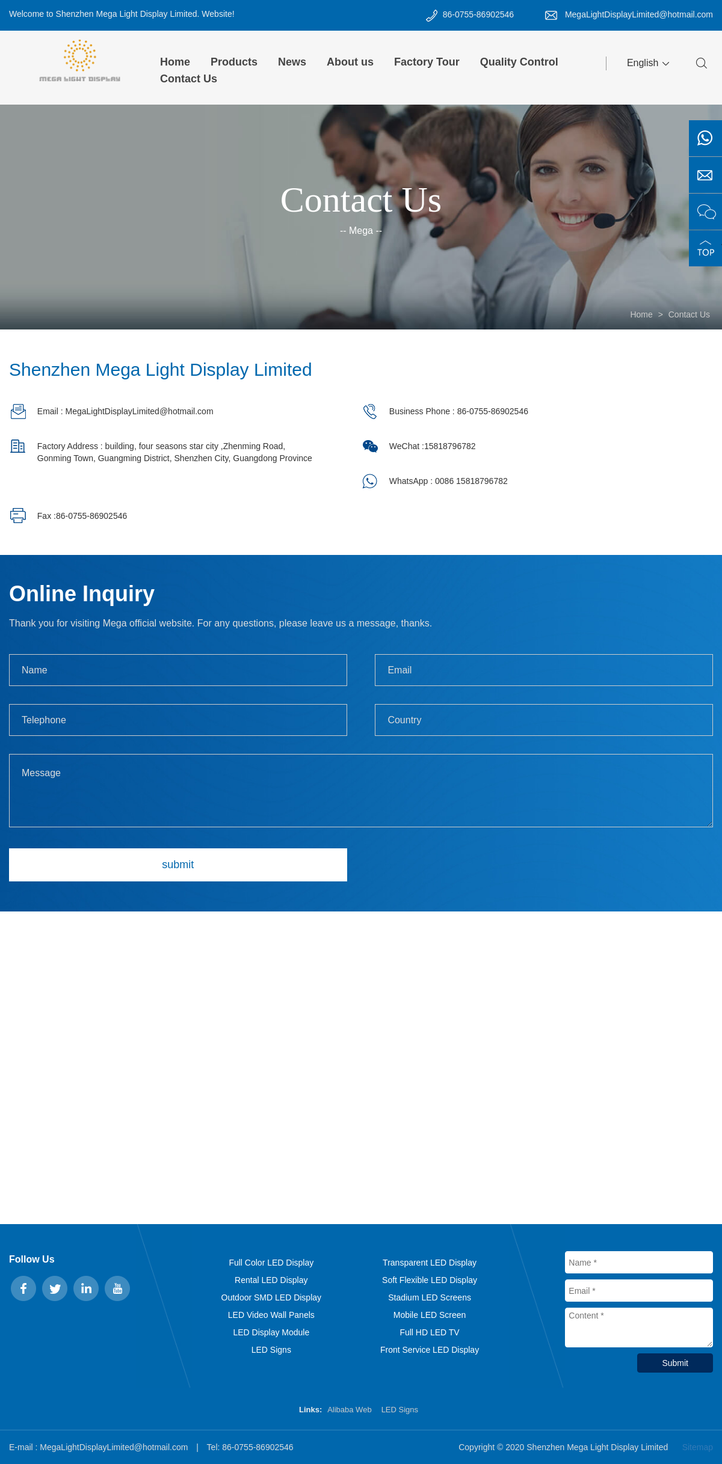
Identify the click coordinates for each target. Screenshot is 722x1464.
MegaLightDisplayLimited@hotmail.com (639, 14)
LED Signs (271, 1350)
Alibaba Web (349, 1409)
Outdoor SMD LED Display (271, 1297)
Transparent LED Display (430, 1262)
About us (350, 62)
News (292, 62)
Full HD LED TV (429, 1332)
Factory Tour (427, 62)
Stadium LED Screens (429, 1297)
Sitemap (697, 1447)
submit (178, 865)
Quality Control (519, 62)
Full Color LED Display (271, 1262)
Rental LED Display (271, 1280)
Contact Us (188, 79)
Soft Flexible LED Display (429, 1280)
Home (175, 62)
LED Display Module (271, 1332)
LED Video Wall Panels (271, 1315)
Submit (675, 1363)
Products (234, 62)
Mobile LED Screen (429, 1315)
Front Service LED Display (429, 1350)
